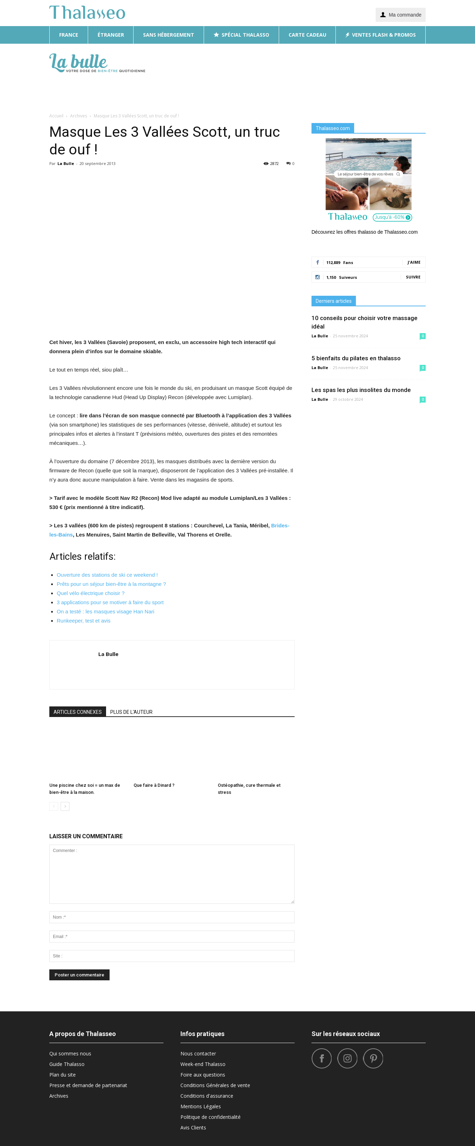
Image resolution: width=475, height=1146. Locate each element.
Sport (356, 90)
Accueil (56, 116)
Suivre (413, 277)
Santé (397, 90)
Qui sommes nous (70, 1053)
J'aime (414, 262)
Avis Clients (193, 1127)
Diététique (171, 90)
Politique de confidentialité (210, 1117)
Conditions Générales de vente (215, 1085)
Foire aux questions (202, 1074)
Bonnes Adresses (282, 90)
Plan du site (62, 1074)
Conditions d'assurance (206, 1095)
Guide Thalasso (67, 1064)
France (68, 34)
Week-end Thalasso (203, 1064)
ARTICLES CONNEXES (78, 712)
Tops (377, 90)
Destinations (234, 90)
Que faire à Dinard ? (154, 785)
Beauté (201, 90)
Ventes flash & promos (380, 34)
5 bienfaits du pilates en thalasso (356, 358)
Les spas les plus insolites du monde (361, 389)
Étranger (111, 34)
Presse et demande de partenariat (88, 1085)
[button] (417, 76)
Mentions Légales (200, 1106)
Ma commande (400, 14)
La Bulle (65, 163)
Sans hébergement (168, 34)
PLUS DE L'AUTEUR (131, 712)
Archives (58, 1095)
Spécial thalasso (241, 34)
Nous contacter (198, 1053)
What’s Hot (327, 90)
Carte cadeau (307, 34)
